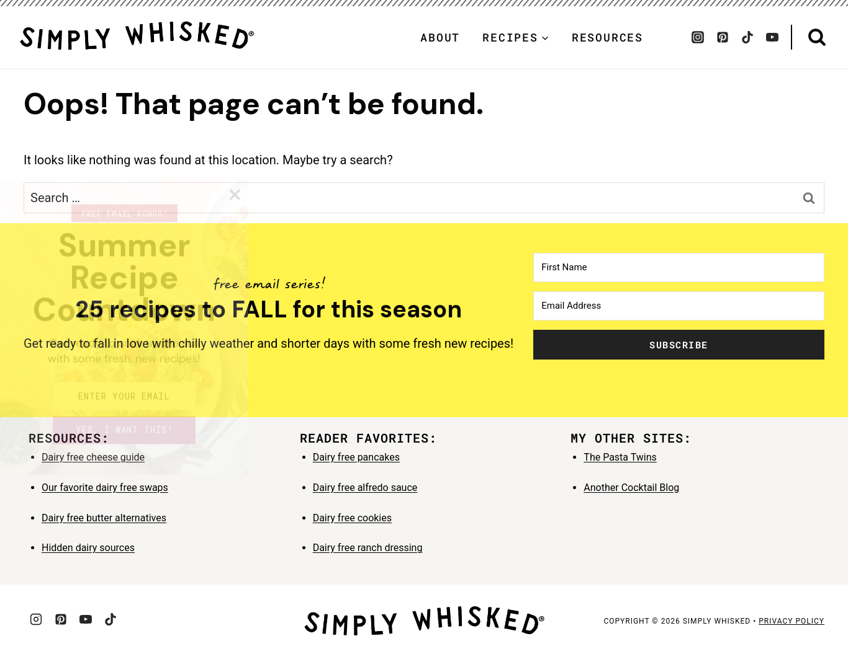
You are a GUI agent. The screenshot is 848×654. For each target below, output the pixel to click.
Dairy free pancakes (356, 457)
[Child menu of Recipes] (516, 37)
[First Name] (678, 267)
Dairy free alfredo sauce (365, 487)
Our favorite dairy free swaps (105, 487)
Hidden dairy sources (88, 548)
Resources (607, 37)
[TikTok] (747, 37)
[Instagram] (697, 37)
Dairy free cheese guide (93, 457)
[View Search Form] (817, 37)
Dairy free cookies (352, 518)
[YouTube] (772, 37)
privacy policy (791, 621)
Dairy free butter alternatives (104, 518)
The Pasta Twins (620, 457)
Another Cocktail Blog (631, 487)
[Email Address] (678, 305)
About (440, 37)
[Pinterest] (722, 37)
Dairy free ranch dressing (368, 548)
